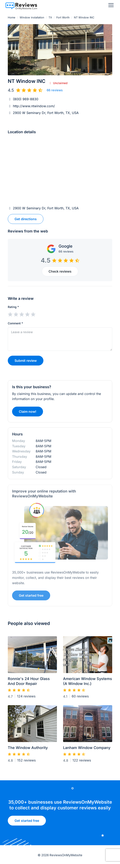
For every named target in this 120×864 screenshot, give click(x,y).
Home (11, 17)
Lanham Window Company (86, 749)
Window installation (32, 17)
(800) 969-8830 (25, 99)
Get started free (27, 822)
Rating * (13, 307)
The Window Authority (28, 749)
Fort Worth (63, 17)
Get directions (26, 219)
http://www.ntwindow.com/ (34, 106)
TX (50, 17)
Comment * (15, 323)
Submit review (26, 361)
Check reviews (60, 271)
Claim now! (27, 413)
